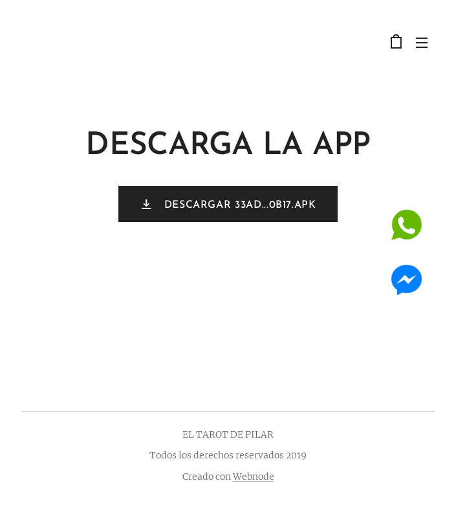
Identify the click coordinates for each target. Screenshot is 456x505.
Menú (422, 42)
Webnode (253, 476)
